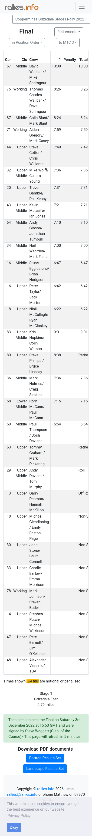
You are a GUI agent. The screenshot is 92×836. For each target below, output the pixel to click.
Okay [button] (14, 827)
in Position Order (25, 42)
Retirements (67, 32)
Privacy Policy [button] (19, 816)
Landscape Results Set (45, 768)
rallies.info (45, 789)
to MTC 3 (66, 42)
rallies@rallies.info (22, 794)
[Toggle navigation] (81, 6)
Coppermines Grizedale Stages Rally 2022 (49, 19)
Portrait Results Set (45, 758)
